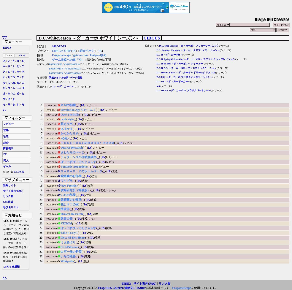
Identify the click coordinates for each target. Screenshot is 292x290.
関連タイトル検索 (58, 77)
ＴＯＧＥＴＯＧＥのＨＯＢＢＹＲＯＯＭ (87, 143)
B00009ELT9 (55, 64)
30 (22, 171)
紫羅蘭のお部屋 (71, 176)
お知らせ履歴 (12, 266)
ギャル (7, 166)
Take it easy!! (69, 232)
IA (74, 50)
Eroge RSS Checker (110, 287)
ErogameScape (61, 55)
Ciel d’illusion (69, 247)
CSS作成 (8, 201)
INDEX (7, 47)
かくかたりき (69, 133)
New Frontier (69, 185)
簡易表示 (8, 148)
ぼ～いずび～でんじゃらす (78, 162)
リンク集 (8, 196)
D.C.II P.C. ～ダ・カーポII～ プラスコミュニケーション (187, 68)
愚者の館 (66, 218)
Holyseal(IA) (98, 55)
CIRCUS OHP (61, 50)
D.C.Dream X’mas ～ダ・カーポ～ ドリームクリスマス (186, 72)
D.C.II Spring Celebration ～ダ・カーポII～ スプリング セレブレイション (196, 59)
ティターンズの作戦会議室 (78, 157)
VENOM (66, 223)
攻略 (6, 130)
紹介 (6, 142)
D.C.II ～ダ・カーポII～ (169, 54)
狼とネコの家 (70, 204)
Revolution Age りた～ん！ (78, 109)
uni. (159, 86)
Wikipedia (67, 261)
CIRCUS (152, 38)
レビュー (8, 124)
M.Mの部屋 (68, 105)
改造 (6, 136)
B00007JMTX (56, 68)
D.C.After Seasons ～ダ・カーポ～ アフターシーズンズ (188, 46)
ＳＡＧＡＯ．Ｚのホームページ (81, 171)
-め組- (65, 138)
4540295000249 (73, 73)
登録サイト (9, 185)
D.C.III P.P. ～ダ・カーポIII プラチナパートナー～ (184, 90)
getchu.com (80, 55)
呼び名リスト (11, 207)
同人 (6, 160)
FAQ (19, 191)
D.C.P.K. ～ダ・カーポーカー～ (173, 81)
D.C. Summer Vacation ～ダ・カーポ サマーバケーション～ (188, 50)
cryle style (67, 119)
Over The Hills (70, 114)
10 (19, 171)
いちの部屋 (68, 194)
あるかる (67, 128)
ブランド (22, 55)
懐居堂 (65, 209)
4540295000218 (72, 64)
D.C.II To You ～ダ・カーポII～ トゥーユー (180, 63)
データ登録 (76, 77)
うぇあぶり (68, 242)
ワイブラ (66, 180)
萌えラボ (66, 124)
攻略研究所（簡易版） (75, 190)
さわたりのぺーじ (72, 152)
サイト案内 (9, 191)
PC (5, 154)
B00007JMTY (56, 73)
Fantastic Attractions (74, 166)
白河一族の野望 (71, 251)
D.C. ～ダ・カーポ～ (63, 86)
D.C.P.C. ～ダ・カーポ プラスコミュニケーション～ (185, 77)
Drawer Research (72, 147)
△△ (4, 278)
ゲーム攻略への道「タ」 (68, 59)
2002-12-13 (59, 46)
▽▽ (4, 37)
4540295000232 (73, 68)
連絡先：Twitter (135, 287)
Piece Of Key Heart (73, 237)
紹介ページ (87, 50)
